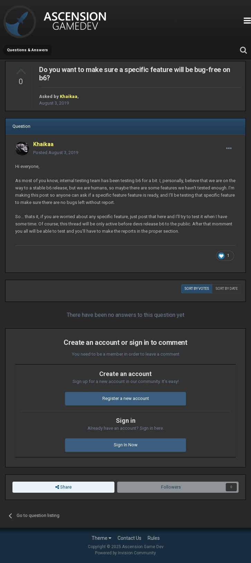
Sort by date (227, 289)
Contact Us (129, 538)
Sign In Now (126, 444)
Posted (55, 152)
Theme (101, 538)
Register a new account (125, 398)
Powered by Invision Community (125, 553)
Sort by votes (197, 289)
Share (63, 487)
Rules (154, 538)
